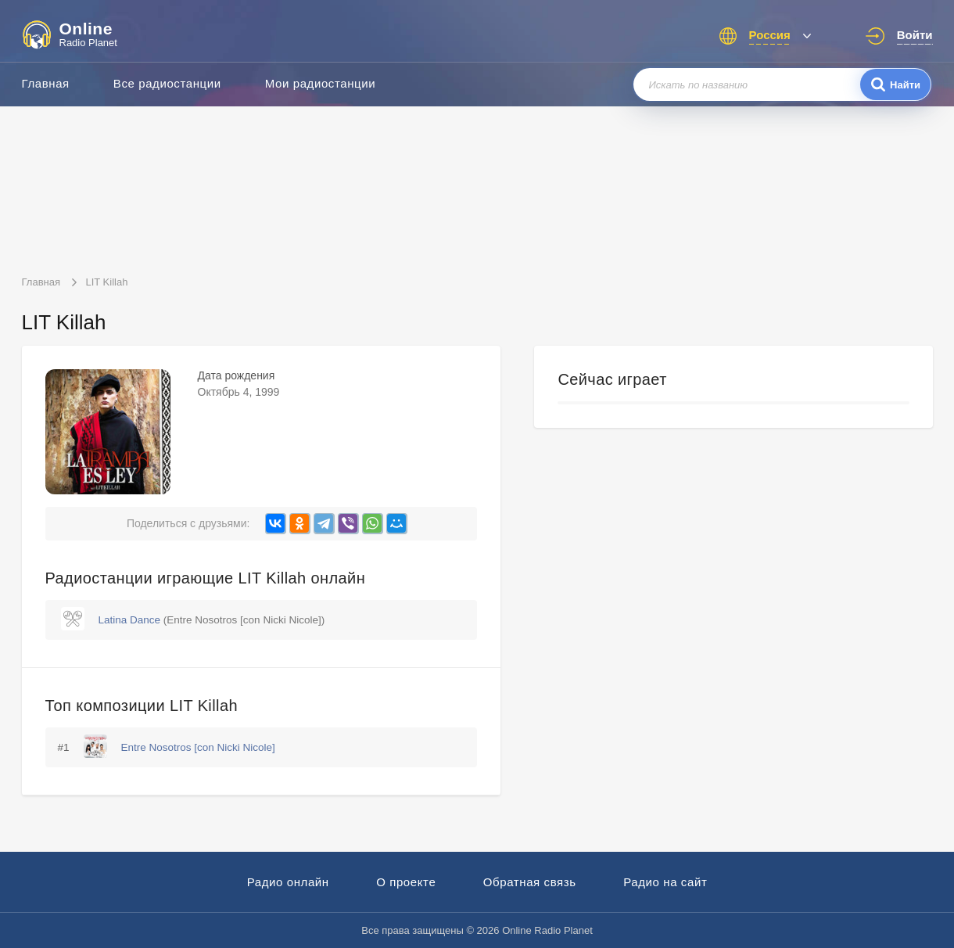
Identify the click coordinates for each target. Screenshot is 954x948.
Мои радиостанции (320, 83)
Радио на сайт (665, 882)
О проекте (406, 882)
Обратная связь (529, 882)
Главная (46, 83)
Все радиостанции (167, 83)
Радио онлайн (288, 882)
